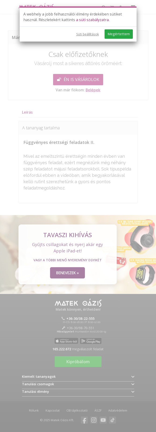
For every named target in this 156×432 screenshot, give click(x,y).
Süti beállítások (87, 34)
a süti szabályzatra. (92, 19)
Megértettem (119, 33)
